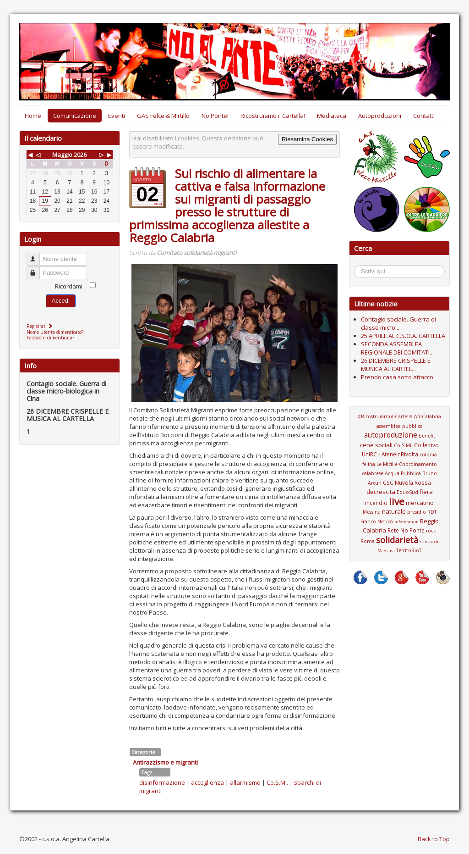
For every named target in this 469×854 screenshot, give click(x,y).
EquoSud (407, 492)
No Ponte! (215, 115)
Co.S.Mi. (277, 782)
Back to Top (434, 839)
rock (431, 530)
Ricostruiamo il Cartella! (272, 115)
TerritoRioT (408, 550)
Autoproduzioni (379, 115)
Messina (372, 512)
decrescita (380, 492)
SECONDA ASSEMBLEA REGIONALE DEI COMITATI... (397, 348)
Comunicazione (74, 115)
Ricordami (68, 286)
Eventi (116, 115)
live (396, 501)
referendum (406, 522)
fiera (426, 492)
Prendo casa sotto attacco (397, 377)
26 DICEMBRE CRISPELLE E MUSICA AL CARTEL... (396, 364)
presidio (416, 512)
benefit (427, 436)
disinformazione (162, 782)
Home (33, 115)
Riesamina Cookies (307, 139)
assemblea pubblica (399, 426)
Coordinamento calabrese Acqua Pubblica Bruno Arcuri (399, 473)
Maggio (62, 154)
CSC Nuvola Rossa (407, 482)
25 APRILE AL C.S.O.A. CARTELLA (403, 336)
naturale (394, 511)
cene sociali (376, 445)
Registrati (41, 326)
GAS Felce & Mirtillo (163, 115)
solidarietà (397, 539)
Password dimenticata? (50, 337)
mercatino (420, 503)
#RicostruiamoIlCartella (385, 416)
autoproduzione (390, 435)
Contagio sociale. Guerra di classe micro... (398, 323)
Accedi (61, 300)
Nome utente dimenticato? (55, 332)
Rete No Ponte (406, 530)
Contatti (424, 115)
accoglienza (207, 782)
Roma (367, 541)
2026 (80, 154)
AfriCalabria (427, 416)
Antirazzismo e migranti (165, 762)
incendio (376, 502)
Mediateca (331, 115)
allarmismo (245, 782)
